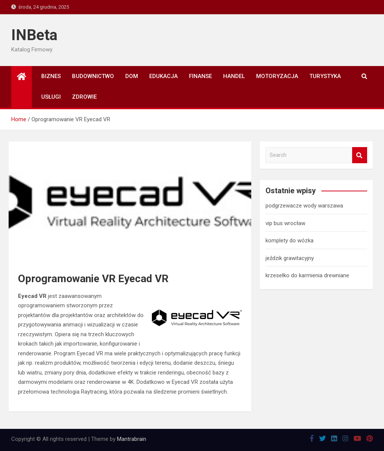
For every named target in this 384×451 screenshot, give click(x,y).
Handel (234, 76)
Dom (131, 76)
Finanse (200, 76)
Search (359, 155)
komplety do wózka (290, 240)
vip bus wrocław (285, 223)
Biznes (51, 76)
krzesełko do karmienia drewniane (307, 275)
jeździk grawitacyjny (290, 258)
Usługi (51, 96)
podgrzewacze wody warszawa (304, 205)
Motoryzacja (277, 76)
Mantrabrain (131, 439)
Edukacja (163, 76)
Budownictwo (93, 76)
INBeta (34, 35)
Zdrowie (84, 96)
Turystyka (325, 76)
